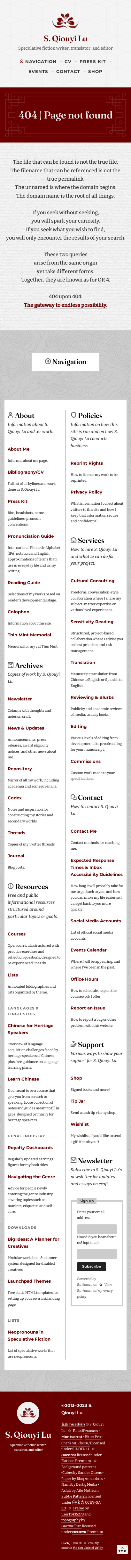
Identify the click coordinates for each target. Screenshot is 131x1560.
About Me (18, 448)
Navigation (38, 61)
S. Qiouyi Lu (66, 38)
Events (38, 71)
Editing (79, 726)
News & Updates (26, 727)
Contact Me (83, 830)
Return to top (65, 385)
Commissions (86, 761)
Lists (13, 974)
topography (71, 1520)
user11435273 (72, 1514)
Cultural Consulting (92, 580)
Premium (87, 1532)
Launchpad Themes (29, 1280)
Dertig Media (86, 1484)
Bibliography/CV (26, 471)
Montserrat (71, 1436)
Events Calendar (89, 949)
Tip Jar (78, 1100)
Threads (16, 832)
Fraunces (90, 1430)
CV (68, 61)
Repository (20, 768)
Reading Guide (24, 582)
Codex (15, 797)
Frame (78, 1508)
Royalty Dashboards (30, 1147)
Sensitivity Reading (92, 621)
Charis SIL (75, 1443)
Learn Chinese (23, 1078)
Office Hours (84, 978)
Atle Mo (82, 1490)
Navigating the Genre (31, 1176)
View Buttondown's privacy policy (95, 1292)
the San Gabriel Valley (88, 1547)
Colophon (18, 611)
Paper (66, 1478)
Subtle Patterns (74, 1496)
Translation (83, 662)
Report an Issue (88, 1007)
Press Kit (93, 61)
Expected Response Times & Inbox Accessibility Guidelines (97, 867)
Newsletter (20, 698)
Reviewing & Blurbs (92, 696)
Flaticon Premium (76, 1460)
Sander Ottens (90, 1472)
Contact (68, 71)
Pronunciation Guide (31, 535)
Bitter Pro (93, 1436)
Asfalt (66, 1490)
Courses (17, 933)
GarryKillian (71, 1526)
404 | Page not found (65, 115)
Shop (95, 71)
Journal (16, 855)
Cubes (67, 1472)
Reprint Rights (87, 462)
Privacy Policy (86, 491)
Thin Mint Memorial (29, 634)
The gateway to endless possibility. (65, 305)
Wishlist (80, 1123)
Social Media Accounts (96, 920)
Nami (66, 1484)
